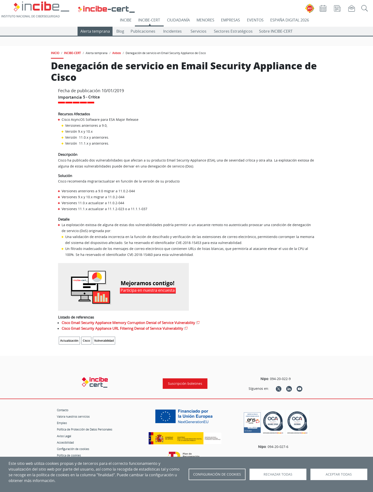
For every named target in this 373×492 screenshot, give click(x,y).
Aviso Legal (64, 436)
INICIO (55, 53)
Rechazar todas (278, 474)
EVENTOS (255, 20)
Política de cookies (69, 455)
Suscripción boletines (185, 383)
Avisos (116, 53)
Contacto (62, 410)
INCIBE (126, 20)
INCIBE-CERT (149, 20)
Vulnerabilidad (104, 341)
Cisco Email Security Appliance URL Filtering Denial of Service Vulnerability (122, 328)
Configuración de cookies (73, 449)
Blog (120, 31)
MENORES (205, 20)
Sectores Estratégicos (233, 31)
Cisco (86, 341)
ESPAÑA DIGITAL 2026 (289, 20)
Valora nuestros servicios (73, 416)
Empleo (62, 423)
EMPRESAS (230, 20)
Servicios (198, 31)
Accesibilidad (65, 442)
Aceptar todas (339, 474)
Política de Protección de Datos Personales (84, 429)
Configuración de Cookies (217, 474)
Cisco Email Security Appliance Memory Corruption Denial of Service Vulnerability (128, 322)
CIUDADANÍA (178, 20)
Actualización (69, 341)
